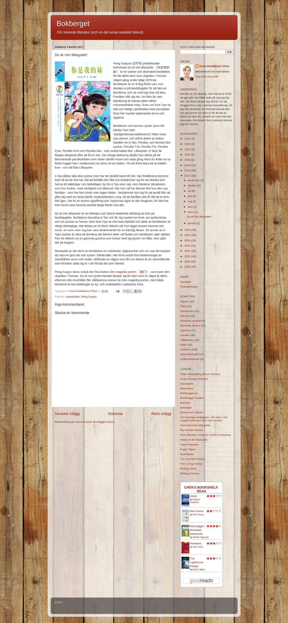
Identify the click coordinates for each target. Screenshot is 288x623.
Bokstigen (186, 407)
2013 (187, 245)
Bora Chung (198, 514)
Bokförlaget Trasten (192, 397)
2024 (187, 138)
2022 (187, 149)
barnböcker (73, 296)
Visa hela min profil (206, 76)
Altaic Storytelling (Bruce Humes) (200, 374)
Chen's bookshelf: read (201, 489)
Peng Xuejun (89, 296)
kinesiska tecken (190, 325)
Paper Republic (189, 444)
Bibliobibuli (186, 388)
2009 (187, 266)
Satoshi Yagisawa (201, 537)
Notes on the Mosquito (193, 439)
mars (191, 211)
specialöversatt (189, 354)
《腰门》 (129, 271)
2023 (187, 143)
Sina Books (187, 454)
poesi (183, 344)
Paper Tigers (188, 449)
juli (190, 190)
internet (184, 315)
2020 (187, 159)
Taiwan (184, 301)
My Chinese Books (191, 430)
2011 (187, 256)
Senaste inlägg (67, 414)
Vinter (193, 496)
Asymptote (186, 383)
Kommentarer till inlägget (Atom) (95, 421)
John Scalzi (198, 547)
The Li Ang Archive (191, 463)
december (194, 180)
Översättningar (189, 286)
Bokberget (73, 23)
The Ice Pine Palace (192, 458)
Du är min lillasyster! (199, 216)
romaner (185, 349)
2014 (187, 240)
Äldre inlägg (161, 414)
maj (190, 201)
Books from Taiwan (191, 412)
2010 (187, 261)
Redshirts (196, 543)
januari (192, 223)
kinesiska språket (190, 320)
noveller (185, 335)
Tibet (183, 306)
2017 (187, 175)
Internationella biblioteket (195, 425)
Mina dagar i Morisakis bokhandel (197, 530)
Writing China (188, 468)
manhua (185, 330)
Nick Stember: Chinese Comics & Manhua (205, 434)
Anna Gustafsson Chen (214, 66)
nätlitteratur (187, 339)
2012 (187, 250)
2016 (187, 229)
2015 (187, 235)
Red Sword (197, 511)
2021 (187, 154)
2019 (187, 165)
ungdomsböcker (190, 359)
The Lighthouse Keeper (196, 562)
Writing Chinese (189, 473)
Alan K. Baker (199, 569)
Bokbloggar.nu (189, 393)
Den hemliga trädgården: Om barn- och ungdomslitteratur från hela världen (204, 419)
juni (190, 196)
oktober (193, 185)
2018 (187, 170)
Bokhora (185, 402)
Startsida (115, 414)
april (191, 206)
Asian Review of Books (194, 378)
